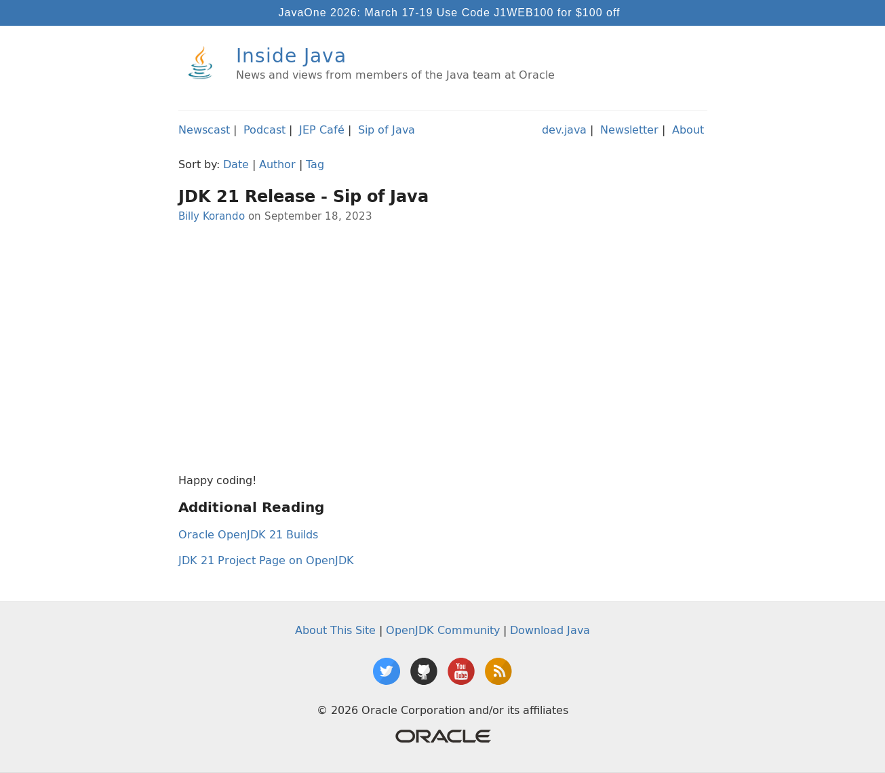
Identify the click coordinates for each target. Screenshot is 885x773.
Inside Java (291, 55)
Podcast (264, 129)
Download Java (550, 629)
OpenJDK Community (443, 629)
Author (277, 164)
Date (236, 164)
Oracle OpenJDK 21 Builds (248, 534)
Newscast (204, 129)
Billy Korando (211, 215)
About (688, 129)
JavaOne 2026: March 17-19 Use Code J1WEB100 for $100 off (450, 12)
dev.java (564, 129)
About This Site (335, 629)
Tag (315, 164)
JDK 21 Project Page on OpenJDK (266, 560)
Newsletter (629, 129)
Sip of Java (386, 129)
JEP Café (322, 129)
